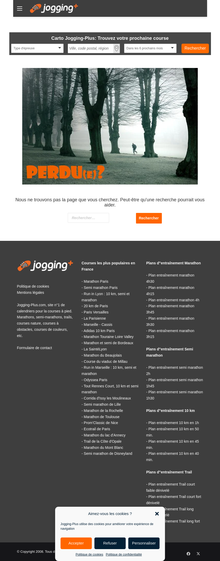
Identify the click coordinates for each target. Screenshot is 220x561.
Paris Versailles (96, 312)
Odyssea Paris (95, 380)
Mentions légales (30, 292)
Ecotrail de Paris (97, 429)
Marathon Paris (96, 281)
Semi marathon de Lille (102, 404)
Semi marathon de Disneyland (108, 453)
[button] (157, 513)
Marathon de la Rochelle (103, 411)
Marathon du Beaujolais (103, 355)
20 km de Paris (96, 306)
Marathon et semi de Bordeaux (108, 343)
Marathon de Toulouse (101, 417)
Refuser (110, 543)
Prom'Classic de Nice (101, 423)
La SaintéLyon (95, 349)
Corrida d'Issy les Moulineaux (107, 398)
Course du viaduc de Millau (105, 361)
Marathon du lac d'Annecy (104, 435)
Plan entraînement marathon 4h (173, 300)
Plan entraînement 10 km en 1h (173, 423)
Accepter (76, 543)
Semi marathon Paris (101, 288)
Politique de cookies (89, 554)
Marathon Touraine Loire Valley (109, 337)
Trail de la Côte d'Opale (103, 441)
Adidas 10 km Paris (99, 331)
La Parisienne (95, 318)
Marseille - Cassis (98, 324)
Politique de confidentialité (124, 554)
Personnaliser (144, 543)
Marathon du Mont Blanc (103, 447)
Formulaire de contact (34, 348)
